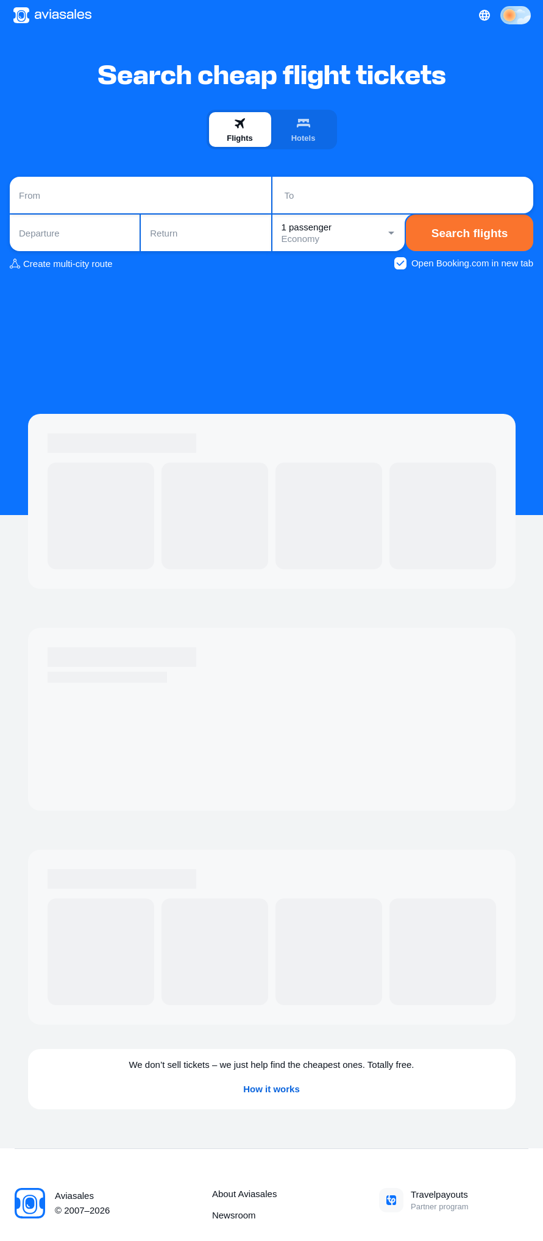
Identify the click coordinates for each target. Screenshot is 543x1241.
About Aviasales (244, 1194)
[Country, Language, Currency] (484, 15)
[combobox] (140, 195)
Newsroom (234, 1215)
